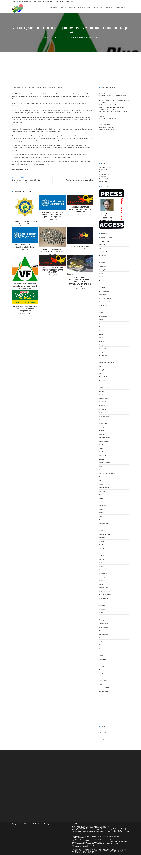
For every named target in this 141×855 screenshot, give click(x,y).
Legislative (102, 459)
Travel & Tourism (104, 687)
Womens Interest (104, 691)
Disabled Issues (103, 327)
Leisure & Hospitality (105, 462)
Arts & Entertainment (105, 259)
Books (92, 829)
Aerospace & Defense (105, 237)
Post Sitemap (103, 730)
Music (101, 516)
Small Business (103, 627)
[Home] (42, 37)
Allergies (90, 831)
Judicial (101, 448)
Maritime (101, 477)
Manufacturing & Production (107, 473)
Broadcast (102, 277)
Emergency (102, 345)
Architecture (116, 836)
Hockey (101, 412)
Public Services (103, 598)
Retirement (102, 609)
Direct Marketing (96, 850)
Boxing (112, 845)
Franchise (95, 851)
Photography (103, 577)
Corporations (103, 305)
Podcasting (124, 841)
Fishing (101, 851)
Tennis (101, 670)
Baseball (78, 845)
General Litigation (104, 387)
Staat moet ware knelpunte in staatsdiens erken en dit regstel (25, 285)
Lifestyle (101, 466)
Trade (101, 673)
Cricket (101, 309)
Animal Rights (103, 255)
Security (101, 620)
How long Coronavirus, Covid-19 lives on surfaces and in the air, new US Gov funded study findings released (113, 114)
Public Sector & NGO (105, 595)
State (100, 648)
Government (52, 87)
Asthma (108, 831)
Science (101, 616)
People (101, 566)
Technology (102, 659)
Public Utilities (103, 602)
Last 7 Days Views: (104, 127)
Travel (101, 684)
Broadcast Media (41, 1)
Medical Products (104, 487)
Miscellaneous (103, 505)
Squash (101, 645)
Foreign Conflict (103, 377)
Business (101, 280)
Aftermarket (81, 827)
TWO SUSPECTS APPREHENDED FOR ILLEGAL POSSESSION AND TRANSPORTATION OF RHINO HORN (80, 282)
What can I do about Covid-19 (107, 118)
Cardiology (119, 831)
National (61, 87)
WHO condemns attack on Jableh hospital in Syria (25, 246)
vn (27, 169)
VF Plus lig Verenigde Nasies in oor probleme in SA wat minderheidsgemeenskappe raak (74, 37)
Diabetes (101, 323)
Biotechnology (92, 842)
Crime (101, 312)
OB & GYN (102, 548)
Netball (101, 530)
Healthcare (102, 405)
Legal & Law (102, 455)
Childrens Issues (104, 291)
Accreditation (27, 1)
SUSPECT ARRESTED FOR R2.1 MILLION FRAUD (25, 222)
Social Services (103, 634)
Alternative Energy (96, 836)
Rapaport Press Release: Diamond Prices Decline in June (52, 250)
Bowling (107, 845)
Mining (101, 498)
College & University (105, 298)
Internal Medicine (104, 441)
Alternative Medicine (105, 252)
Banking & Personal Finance (107, 270)
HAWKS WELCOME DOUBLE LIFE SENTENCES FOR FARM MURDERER (53, 270)
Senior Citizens (103, 623)
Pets (100, 570)
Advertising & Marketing (83, 829)
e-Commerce (105, 850)
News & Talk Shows (104, 534)
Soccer (101, 630)
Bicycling (90, 845)
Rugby (101, 612)
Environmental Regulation (106, 362)
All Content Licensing (17, 1)
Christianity (108, 843)
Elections (101, 337)
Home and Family (104, 416)
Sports (101, 641)
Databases (83, 852)
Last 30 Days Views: (105, 129)
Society (101, 638)
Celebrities (102, 287)
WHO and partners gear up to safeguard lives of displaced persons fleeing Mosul (52, 214)
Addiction (84, 831)
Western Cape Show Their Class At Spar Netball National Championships (25, 308)
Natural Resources (104, 527)
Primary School (103, 587)
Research (102, 605)
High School (102, 409)
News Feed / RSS (59, 1)
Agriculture (102, 244)
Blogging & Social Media (95, 840)
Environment (102, 359)
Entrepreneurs (103, 355)
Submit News (69, 1)
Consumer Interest (104, 302)
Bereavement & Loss (99, 849)
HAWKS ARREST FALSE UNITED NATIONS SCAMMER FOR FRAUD (80, 209)
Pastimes (101, 559)
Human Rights (103, 423)
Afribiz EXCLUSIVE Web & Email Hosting (38, 824)
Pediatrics (102, 562)
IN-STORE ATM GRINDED (80, 246)
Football (123, 845)
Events (101, 366)
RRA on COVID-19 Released (107, 105)
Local (100, 470)
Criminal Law (103, 316)
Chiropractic (126, 831)
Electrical (101, 341)
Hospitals (101, 420)
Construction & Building (78, 837)
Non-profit (102, 537)
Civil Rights (102, 294)
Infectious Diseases (104, 437)
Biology (85, 842)
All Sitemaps (102, 732)
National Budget (103, 523)
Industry (101, 434)
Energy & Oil (102, 352)
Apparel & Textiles (107, 836)
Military (101, 495)
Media (34, 1)
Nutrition (101, 545)
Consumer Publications (100, 827)
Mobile (101, 509)
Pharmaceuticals (104, 573)
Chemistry (100, 842)
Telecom (101, 663)
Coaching (113, 849)
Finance (101, 373)
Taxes (101, 655)
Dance (101, 319)
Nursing (101, 541)
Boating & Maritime (99, 845)
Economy (102, 330)
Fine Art (105, 826)
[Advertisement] (70, 72)
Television (102, 666)
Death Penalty (112, 851)
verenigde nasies (20, 169)
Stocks (101, 652)
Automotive (102, 266)
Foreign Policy (41, 87)
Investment (102, 445)
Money (101, 512)
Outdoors (101, 555)
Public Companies (104, 591)
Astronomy (79, 842)
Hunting (101, 427)
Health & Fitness (104, 398)
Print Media (50, 1)
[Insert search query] (114, 739)
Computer (85, 846)
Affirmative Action (104, 241)
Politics (101, 580)
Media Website (76, 824)
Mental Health (103, 491)
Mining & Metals (103, 502)
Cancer (101, 284)
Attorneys (102, 262)
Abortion (78, 831)
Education (102, 334)
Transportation (103, 677)
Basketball (84, 845)
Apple (79, 846)
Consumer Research (77, 850)
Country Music (94, 826)
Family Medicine (103, 370)
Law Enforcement (104, 452)
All (33, 87)
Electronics (90, 852)
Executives (83, 851)
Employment (102, 348)
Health (101, 394)
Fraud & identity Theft (105, 384)
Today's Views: (103, 124)
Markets (101, 480)
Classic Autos (89, 827)
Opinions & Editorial (104, 552)
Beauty (101, 273)
